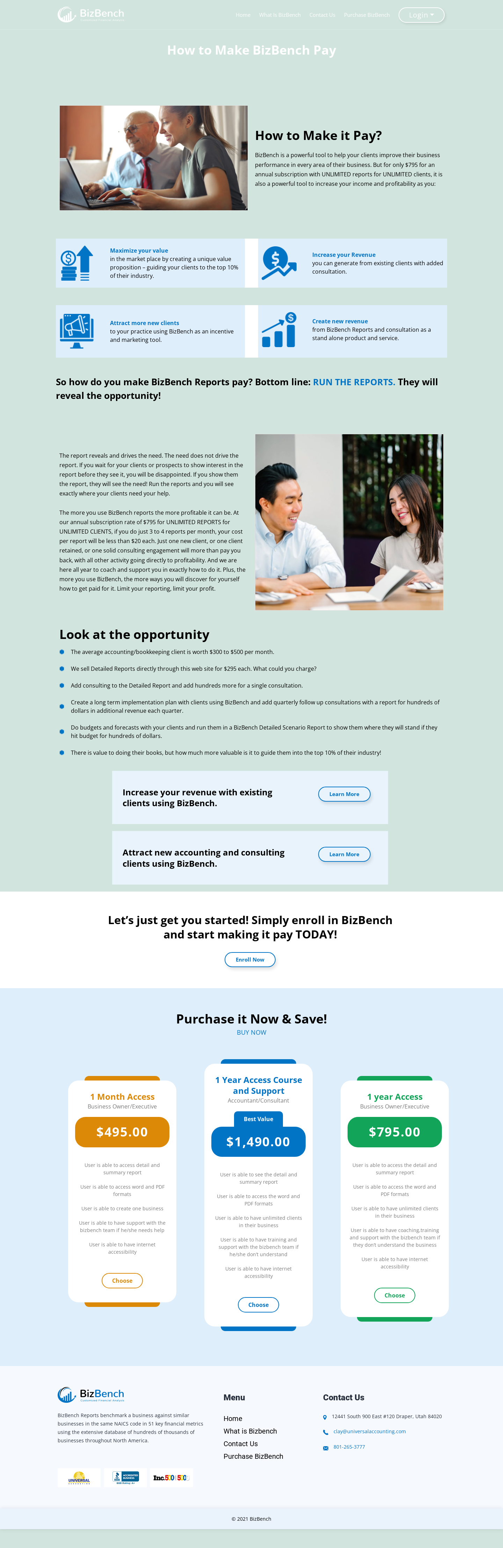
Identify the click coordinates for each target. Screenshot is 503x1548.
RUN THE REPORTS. (355, 381)
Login (419, 15)
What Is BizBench (281, 14)
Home (244, 14)
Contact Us (323, 14)
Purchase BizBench (368, 14)
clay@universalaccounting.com (370, 1431)
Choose (122, 1281)
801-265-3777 (349, 1446)
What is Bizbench (250, 1431)
